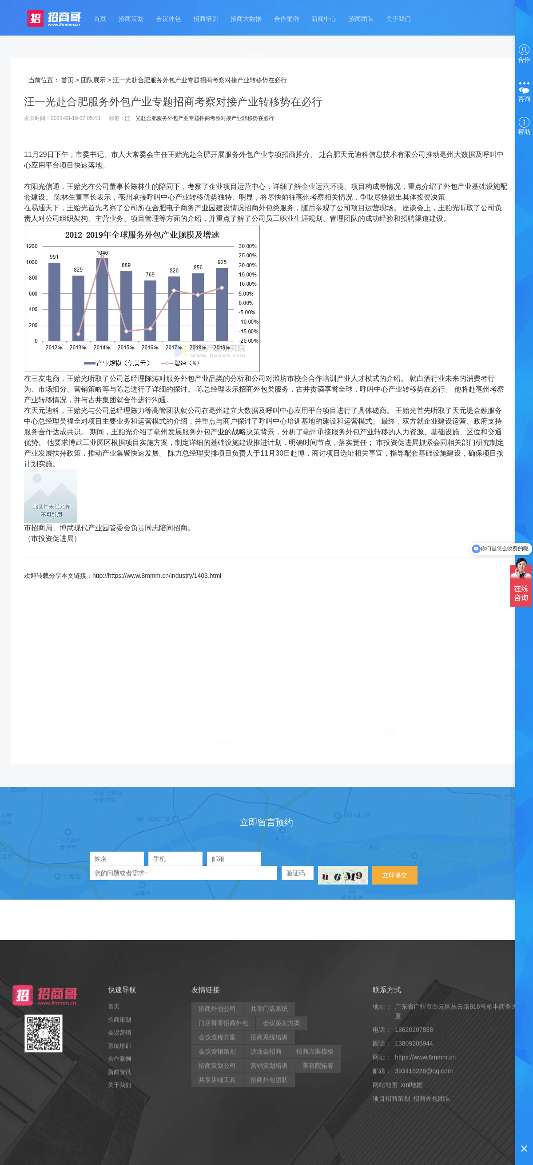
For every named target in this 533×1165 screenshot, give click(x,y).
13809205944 (414, 1138)
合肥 (203, 154)
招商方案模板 (315, 1146)
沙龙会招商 (266, 1146)
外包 (246, 154)
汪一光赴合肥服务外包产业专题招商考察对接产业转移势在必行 (199, 118)
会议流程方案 (217, 1132)
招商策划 (131, 17)
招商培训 (205, 17)
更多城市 (252, 52)
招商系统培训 (269, 1132)
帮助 (524, 126)
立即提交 (394, 875)
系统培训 (119, 1140)
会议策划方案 (281, 1117)
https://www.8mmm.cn (425, 1152)
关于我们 (398, 17)
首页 (100, 17)
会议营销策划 (217, 1146)
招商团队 (361, 17)
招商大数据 (246, 17)
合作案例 (286, 17)
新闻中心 (323, 17)
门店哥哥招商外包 (223, 1117)
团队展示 (93, 80)
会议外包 (168, 17)
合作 (524, 53)
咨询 (524, 92)
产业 (260, 154)
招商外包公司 (217, 1103)
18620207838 (414, 1124)
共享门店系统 (269, 1103)
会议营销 (119, 1127)
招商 (289, 154)
